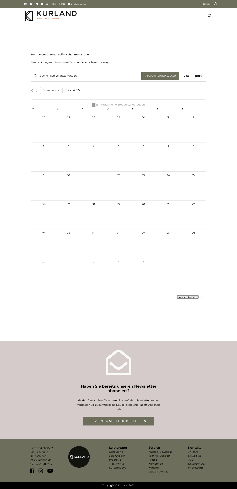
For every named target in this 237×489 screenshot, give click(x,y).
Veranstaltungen (41, 62)
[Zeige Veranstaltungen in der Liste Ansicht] (186, 75)
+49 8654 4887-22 (57, 4)
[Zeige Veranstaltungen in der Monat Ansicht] (197, 75)
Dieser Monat (51, 90)
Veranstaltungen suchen (160, 75)
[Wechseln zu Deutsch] (206, 4)
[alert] (118, 104)
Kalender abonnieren (187, 297)
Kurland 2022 (126, 485)
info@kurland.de (78, 4)
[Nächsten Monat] (36, 90)
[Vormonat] (32, 90)
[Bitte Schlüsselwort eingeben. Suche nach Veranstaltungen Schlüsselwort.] (86, 76)
